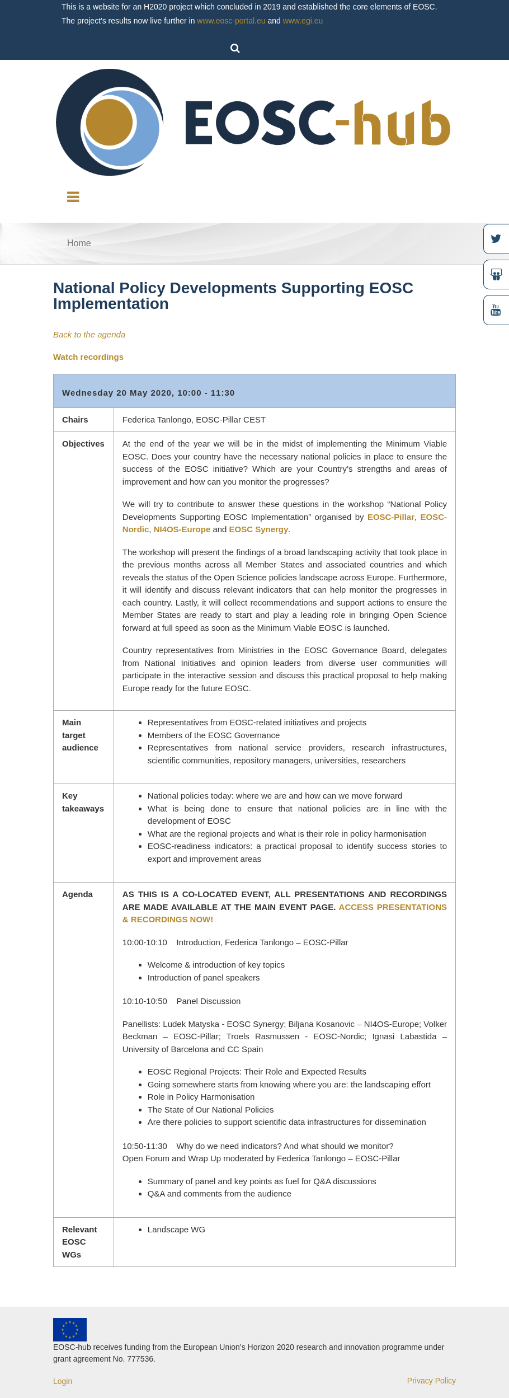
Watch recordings (88, 357)
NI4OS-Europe (182, 529)
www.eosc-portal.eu (231, 20)
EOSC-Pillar (390, 517)
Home (79, 243)
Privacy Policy (431, 1380)
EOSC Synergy (259, 529)
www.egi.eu (303, 20)
